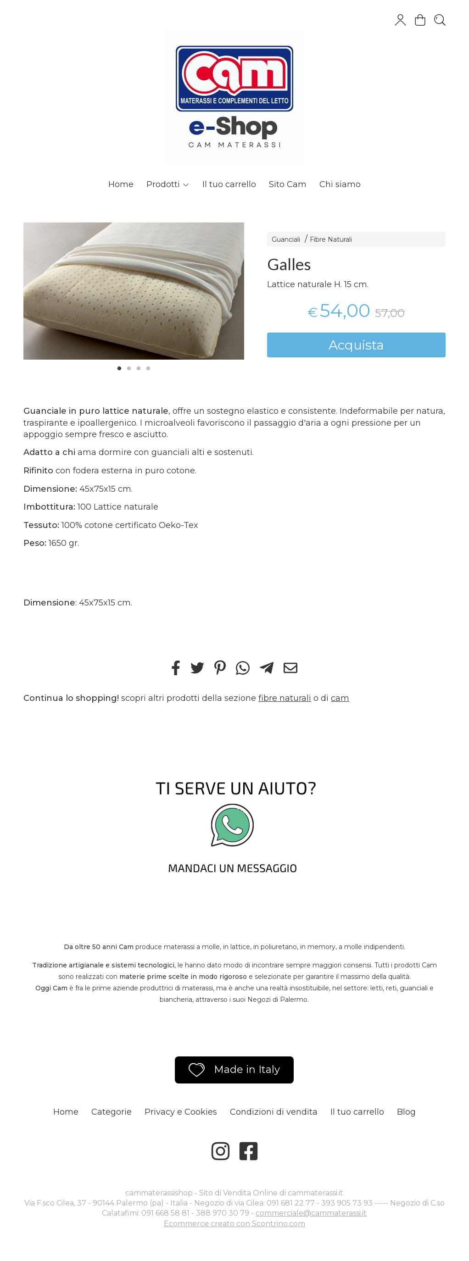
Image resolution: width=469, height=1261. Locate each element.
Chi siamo (340, 184)
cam (340, 698)
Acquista (356, 345)
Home (121, 184)
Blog (406, 1112)
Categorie (111, 1112)
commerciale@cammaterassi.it (311, 1213)
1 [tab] (119, 367)
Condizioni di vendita (274, 1112)
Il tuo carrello (229, 184)
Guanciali (286, 239)
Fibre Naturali (331, 239)
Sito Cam (288, 184)
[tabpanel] (133, 291)
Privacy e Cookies (181, 1112)
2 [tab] (129, 367)
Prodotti (168, 184)
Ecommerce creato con (234, 1223)
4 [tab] (148, 367)
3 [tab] (138, 367)
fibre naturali (284, 698)
